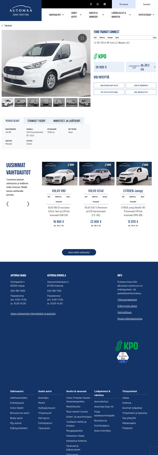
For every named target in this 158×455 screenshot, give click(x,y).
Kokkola (126, 402)
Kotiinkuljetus (101, 425)
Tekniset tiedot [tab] (36, 120)
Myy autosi (16, 423)
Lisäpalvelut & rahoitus (121, 14)
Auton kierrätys (102, 430)
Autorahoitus (101, 401)
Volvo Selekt (16, 407)
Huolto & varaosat (96, 14)
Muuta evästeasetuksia (129, 318)
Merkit (41, 402)
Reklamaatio (129, 423)
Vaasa (125, 397)
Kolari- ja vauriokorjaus (79, 416)
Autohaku (43, 397)
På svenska (123, 4)
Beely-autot (16, 417)
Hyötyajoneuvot (46, 407)
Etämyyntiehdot (19, 428)
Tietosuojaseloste (127, 299)
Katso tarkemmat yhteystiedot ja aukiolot (33, 313)
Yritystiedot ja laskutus (134, 412)
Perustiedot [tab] (13, 120)
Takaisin (7, 25)
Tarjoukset (44, 428)
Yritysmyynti (45, 412)
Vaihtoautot (56, 14)
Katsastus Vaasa (75, 435)
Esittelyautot (17, 402)
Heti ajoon (43, 417)
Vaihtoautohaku (18, 397)
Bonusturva (100, 420)
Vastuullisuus (124, 312)
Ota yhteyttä (129, 417)
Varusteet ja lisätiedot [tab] (66, 120)
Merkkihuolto (73, 406)
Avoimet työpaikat (132, 407)
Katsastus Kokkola (76, 440)
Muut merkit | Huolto (77, 411)
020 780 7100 (54, 290)
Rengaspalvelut (74, 430)
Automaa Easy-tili (104, 406)
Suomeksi (146, 4)
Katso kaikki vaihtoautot (79, 252)
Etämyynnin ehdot (127, 305)
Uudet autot (76, 14)
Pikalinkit (127, 428)
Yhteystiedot (146, 14)
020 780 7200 (18, 290)
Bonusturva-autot (19, 412)
